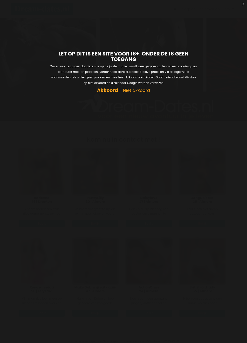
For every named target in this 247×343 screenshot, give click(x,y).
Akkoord (107, 90)
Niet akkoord (136, 90)
